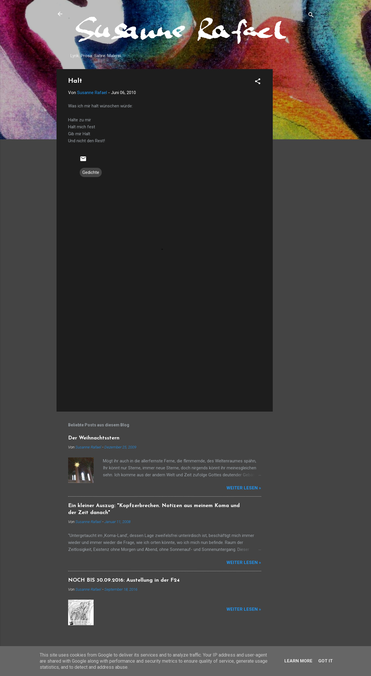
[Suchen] (311, 16)
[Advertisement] (295, 156)
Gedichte (90, 172)
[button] (257, 82)
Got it (325, 661)
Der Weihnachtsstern (93, 438)
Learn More (298, 661)
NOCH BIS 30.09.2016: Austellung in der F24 (124, 580)
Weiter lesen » (243, 488)
